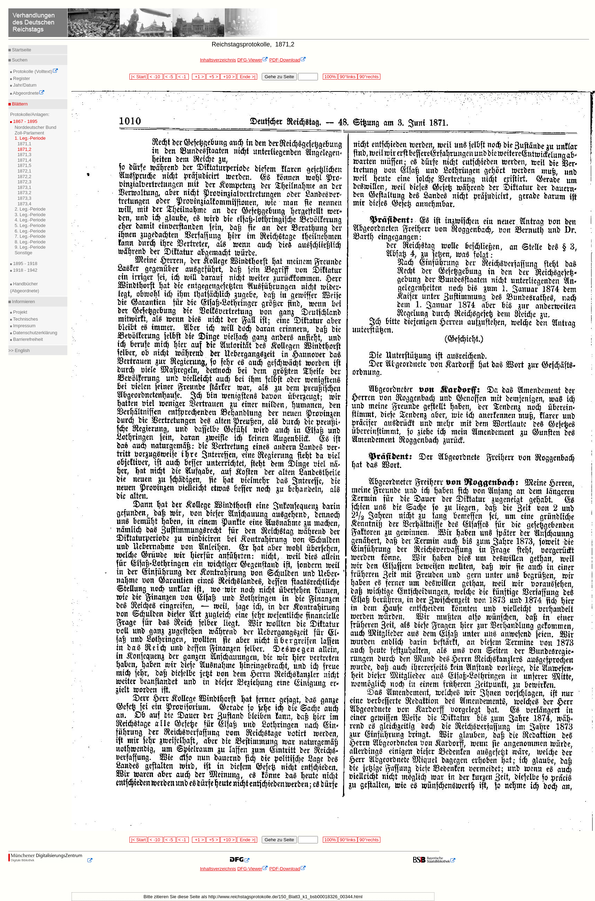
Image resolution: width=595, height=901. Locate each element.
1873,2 (24, 192)
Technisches (25, 319)
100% (330, 76)
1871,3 (24, 154)
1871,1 (24, 143)
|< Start (138, 76)
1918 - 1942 (24, 270)
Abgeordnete (28, 93)
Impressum (24, 325)
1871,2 (24, 149)
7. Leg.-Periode (30, 236)
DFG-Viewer (252, 60)
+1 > (198, 76)
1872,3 (24, 181)
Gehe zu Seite (279, 76)
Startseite (21, 49)
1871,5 (24, 165)
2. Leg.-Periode (30, 209)
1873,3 (24, 198)
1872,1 (24, 171)
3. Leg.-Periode (30, 214)
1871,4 (24, 160)
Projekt (19, 312)
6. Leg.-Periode (30, 231)
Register (21, 78)
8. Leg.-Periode (30, 241)
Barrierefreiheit (27, 339)
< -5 (170, 76)
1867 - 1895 (24, 121)
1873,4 (24, 203)
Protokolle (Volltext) (35, 71)
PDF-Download (287, 60)
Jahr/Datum (24, 85)
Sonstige (23, 252)
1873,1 (24, 187)
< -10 (155, 76)
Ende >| (247, 76)
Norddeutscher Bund (35, 127)
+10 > (228, 76)
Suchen (19, 60)
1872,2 (24, 176)
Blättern (19, 104)
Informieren (23, 301)
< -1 (183, 76)
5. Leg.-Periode (30, 225)
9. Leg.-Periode (30, 247)
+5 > (213, 76)
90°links (348, 76)
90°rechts (369, 76)
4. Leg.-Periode (30, 219)
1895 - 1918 (24, 263)
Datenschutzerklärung (34, 332)
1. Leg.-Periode (30, 138)
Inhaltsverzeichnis (218, 60)
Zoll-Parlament (29, 132)
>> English (19, 350)
